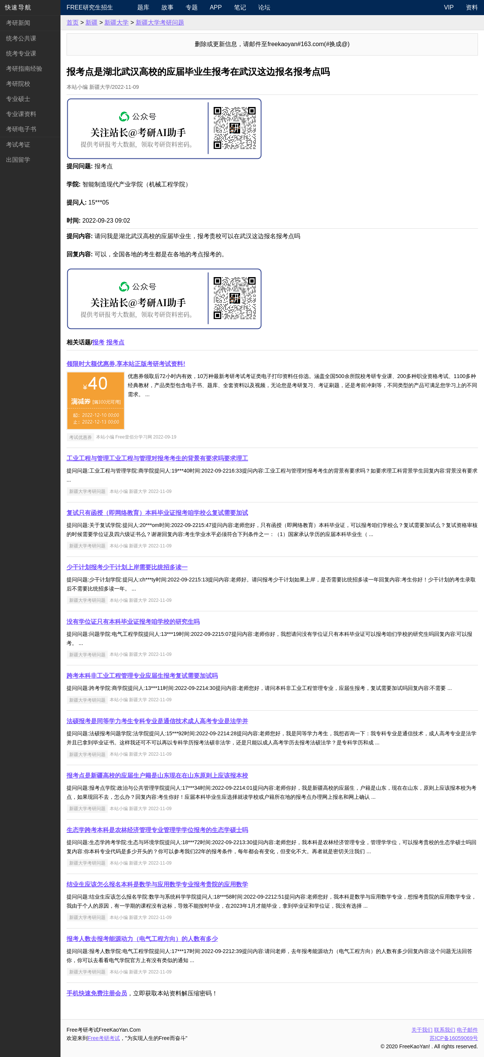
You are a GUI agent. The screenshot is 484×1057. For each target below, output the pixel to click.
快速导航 (18, 7)
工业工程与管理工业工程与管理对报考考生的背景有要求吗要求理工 (157, 458)
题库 (143, 7)
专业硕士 (18, 99)
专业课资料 (21, 114)
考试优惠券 (80, 437)
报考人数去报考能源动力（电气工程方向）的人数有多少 (142, 939)
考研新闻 (18, 23)
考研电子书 (21, 129)
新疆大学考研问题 (160, 22)
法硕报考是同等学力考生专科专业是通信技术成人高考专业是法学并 (157, 721)
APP (216, 7)
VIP (449, 7)
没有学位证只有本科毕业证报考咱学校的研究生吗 (133, 621)
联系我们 (444, 1030)
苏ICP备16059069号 (454, 1038)
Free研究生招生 (90, 7)
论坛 (264, 7)
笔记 (240, 7)
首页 (73, 22)
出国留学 (18, 160)
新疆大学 (116, 22)
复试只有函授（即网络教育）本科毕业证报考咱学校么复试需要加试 (157, 513)
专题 (192, 7)
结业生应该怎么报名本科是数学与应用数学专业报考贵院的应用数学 (157, 884)
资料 (472, 7)
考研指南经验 (24, 68)
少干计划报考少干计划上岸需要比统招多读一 (127, 567)
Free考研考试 (104, 1038)
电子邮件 (467, 1030)
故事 (167, 7)
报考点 (115, 342)
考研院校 (18, 84)
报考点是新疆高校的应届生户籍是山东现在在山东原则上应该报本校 (157, 775)
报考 (98, 342)
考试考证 (18, 144)
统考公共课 (21, 38)
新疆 (91, 22)
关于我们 (422, 1030)
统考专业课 (21, 53)
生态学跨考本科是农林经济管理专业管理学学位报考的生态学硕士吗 (157, 830)
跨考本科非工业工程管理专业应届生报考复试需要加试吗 (142, 676)
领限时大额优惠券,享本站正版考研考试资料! (126, 364)
